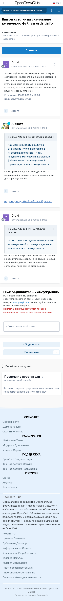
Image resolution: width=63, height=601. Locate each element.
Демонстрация (12, 426)
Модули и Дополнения (16, 445)
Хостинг (7, 482)
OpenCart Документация (17, 459)
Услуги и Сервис (12, 450)
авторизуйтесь (21, 302)
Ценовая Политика (14, 538)
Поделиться (31, 344)
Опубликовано (29, 66)
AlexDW (40, 228)
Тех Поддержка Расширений (20, 468)
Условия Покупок (13, 557)
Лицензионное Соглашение (19, 572)
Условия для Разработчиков (19, 553)
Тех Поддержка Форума (17, 464)
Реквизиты (9, 533)
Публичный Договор (15, 543)
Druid (12, 32)
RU (56, 3)
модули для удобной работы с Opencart (28, 201)
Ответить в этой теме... (21, 326)
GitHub (6, 477)
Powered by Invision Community (31, 595)
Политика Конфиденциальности (22, 577)
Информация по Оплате (17, 548)
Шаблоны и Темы (13, 440)
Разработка (10, 487)
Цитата (15, 110)
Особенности (11, 421)
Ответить (31, 50)
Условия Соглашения (15, 562)
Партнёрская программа (18, 567)
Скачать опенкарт (14, 431)
